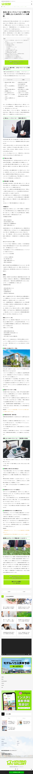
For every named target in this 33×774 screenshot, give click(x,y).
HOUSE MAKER (4, 681)
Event (2, 679)
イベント (24, 718)
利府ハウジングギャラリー (16, 62)
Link (2, 687)
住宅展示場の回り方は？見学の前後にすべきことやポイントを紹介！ (16, 534)
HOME (2, 741)
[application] (16, 647)
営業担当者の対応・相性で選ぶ (12, 52)
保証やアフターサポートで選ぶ (12, 51)
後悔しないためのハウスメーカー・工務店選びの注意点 (14, 53)
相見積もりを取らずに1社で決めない (12, 54)
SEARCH (31, 1)
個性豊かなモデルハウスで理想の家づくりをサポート (14, 58)
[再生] (2, 654)
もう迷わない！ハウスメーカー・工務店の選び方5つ (14, 42)
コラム (8, 18)
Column (2, 683)
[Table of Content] (28, 39)
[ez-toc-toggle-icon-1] (28, 39)
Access (2, 685)
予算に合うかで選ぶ (10, 43)
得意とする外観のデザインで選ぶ (12, 50)
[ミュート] (28, 654)
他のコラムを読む (16, 582)
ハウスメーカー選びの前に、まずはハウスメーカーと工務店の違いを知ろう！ (17, 41)
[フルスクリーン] (30, 654)
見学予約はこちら (16, 772)
